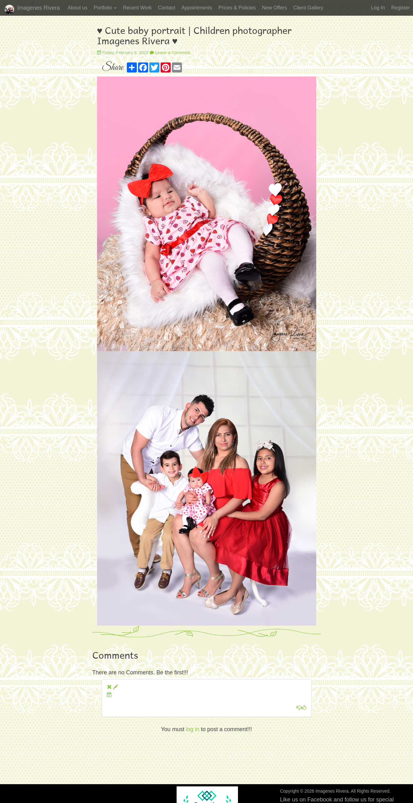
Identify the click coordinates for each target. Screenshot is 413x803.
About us (77, 7)
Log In (378, 7)
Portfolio (105, 7)
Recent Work (137, 7)
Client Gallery (308, 7)
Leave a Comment (170, 52)
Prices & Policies (237, 7)
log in (192, 729)
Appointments (197, 7)
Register (400, 7)
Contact (166, 7)
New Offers (274, 7)
